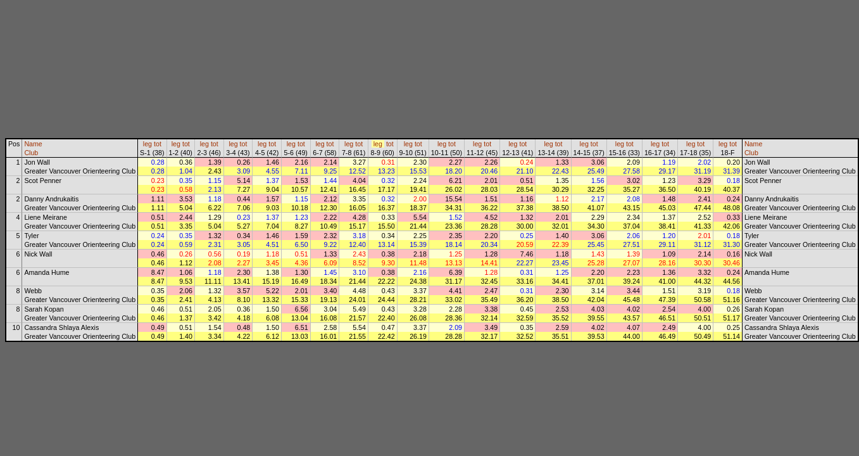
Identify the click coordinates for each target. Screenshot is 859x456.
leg (147, 144)
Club (31, 152)
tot (157, 144)
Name (33, 144)
